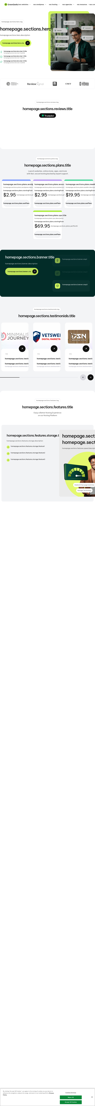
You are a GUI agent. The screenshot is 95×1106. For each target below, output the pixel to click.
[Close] (92, 1098)
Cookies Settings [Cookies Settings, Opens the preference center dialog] (70, 1094)
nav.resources (83, 4)
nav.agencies (68, 4)
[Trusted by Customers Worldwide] (47, 346)
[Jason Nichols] (54, 348)
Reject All (71, 1098)
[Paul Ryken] (22, 348)
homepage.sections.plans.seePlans (16, 203)
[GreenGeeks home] (11, 4)
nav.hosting (54, 4)
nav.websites (25, 4)
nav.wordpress (39, 4)
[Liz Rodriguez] (86, 348)
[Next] (91, 377)
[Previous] (83, 377)
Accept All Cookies (71, 1103)
